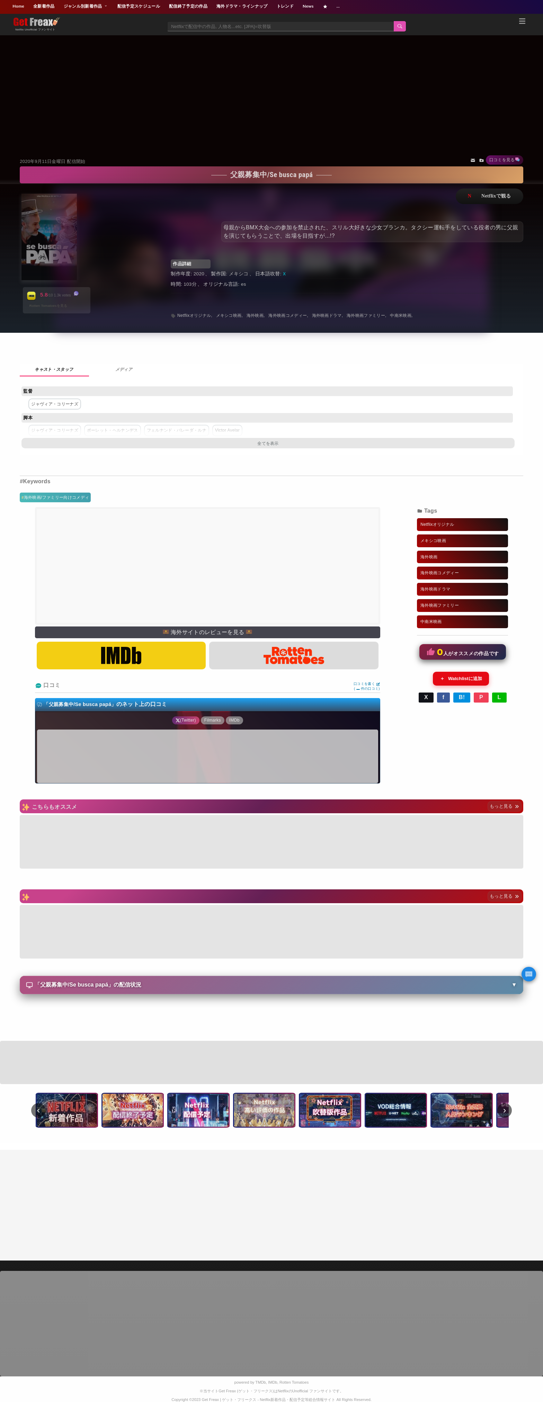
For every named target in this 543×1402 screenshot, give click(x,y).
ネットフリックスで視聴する (489, 196)
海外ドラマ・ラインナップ (242, 6)
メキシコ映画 (229, 315)
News (308, 6)
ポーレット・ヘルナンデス (112, 430)
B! (462, 697)
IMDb (272, 1382)
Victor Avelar (227, 430)
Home (18, 6)
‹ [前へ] (38, 1110)
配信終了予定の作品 (188, 6)
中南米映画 (400, 315)
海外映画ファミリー (366, 315)
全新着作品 (44, 6)
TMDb (260, 1382)
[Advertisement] (271, 87)
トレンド (285, 6)
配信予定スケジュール (138, 6)
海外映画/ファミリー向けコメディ (56, 497)
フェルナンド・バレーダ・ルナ (176, 430)
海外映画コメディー (287, 315)
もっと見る (504, 806)
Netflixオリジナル (194, 315)
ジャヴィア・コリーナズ (54, 404)
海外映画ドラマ (327, 315)
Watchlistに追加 (461, 679)
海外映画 (255, 315)
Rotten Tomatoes (294, 1382)
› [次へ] (504, 1110)
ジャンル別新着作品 (86, 6)
